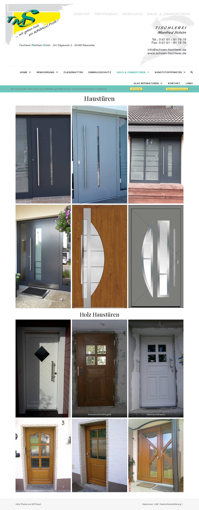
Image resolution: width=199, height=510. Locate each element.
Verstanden (136, 89)
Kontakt (174, 83)
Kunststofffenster (168, 72)
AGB (156, 504)
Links (189, 83)
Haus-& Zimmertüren (131, 72)
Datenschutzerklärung (170, 504)
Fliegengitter (73, 72)
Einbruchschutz (99, 72)
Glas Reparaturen (146, 83)
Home (23, 72)
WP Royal (36, 504)
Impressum (148, 504)
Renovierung (45, 72)
